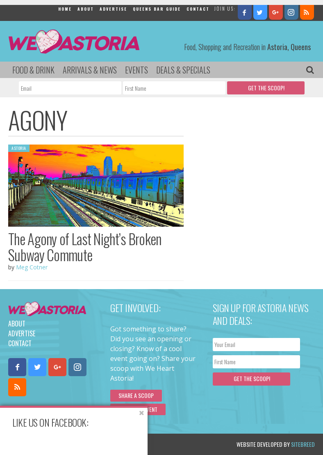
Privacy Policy (91, 444)
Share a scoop (136, 395)
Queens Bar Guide (157, 9)
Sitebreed (303, 444)
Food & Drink (33, 70)
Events (136, 70)
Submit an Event (137, 409)
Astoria (18, 148)
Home (65, 9)
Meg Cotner (32, 267)
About (85, 9)
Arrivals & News (90, 70)
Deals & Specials (183, 70)
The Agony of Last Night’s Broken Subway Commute (85, 246)
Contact (198, 9)
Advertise (113, 9)
